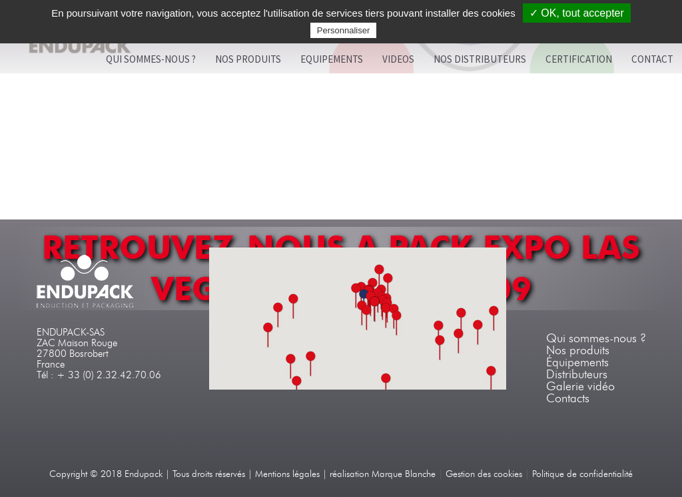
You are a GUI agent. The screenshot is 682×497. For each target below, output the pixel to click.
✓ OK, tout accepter (576, 13)
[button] (386, 316)
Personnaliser (343, 30)
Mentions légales (287, 474)
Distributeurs (576, 374)
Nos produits (248, 59)
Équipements (577, 362)
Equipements (331, 59)
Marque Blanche (404, 474)
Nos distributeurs (480, 59)
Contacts (567, 398)
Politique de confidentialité (582, 474)
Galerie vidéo (580, 386)
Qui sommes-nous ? (151, 59)
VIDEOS (398, 59)
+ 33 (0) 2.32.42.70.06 (109, 375)
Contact (652, 59)
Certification (578, 59)
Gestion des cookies (484, 474)
